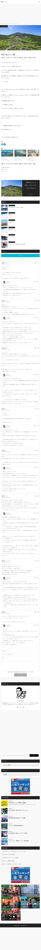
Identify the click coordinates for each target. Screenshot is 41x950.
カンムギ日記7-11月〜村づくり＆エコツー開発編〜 (10, 857)
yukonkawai (7, 167)
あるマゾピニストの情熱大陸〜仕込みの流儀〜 (17, 244)
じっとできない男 (31, 157)
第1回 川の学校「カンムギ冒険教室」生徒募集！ (17, 802)
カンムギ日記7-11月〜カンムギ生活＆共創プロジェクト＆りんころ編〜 (13, 851)
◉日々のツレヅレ (4, 26)
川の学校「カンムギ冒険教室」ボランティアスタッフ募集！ (11, 864)
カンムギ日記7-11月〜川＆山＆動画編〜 (8, 854)
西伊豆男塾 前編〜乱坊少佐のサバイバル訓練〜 (17, 817)
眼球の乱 (10, 214)
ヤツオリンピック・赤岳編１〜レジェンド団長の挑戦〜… (19, 840)
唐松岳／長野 (24, 885)
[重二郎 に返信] (36, 262)
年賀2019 (3, 157)
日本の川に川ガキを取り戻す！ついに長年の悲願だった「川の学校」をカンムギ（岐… (22, 804)
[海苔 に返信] (36, 450)
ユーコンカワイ (20, 700)
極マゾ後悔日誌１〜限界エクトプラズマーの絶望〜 (18, 833)
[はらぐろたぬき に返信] (36, 560)
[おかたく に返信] (36, 300)
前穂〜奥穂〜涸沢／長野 (6, 909)
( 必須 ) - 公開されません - (7, 654)
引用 (38, 262)
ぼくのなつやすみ (12, 236)
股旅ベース (19, 925)
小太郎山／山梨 (5, 885)
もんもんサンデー (12, 222)
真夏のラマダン (11, 229)
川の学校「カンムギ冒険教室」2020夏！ (8, 860)
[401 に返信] (36, 408)
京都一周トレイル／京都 (6, 897)
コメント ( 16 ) (20, 255)
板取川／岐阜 (24, 897)
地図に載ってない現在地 (19, 157)
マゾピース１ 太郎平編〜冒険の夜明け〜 (16, 825)
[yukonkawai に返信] (35, 281)
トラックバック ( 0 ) (20, 258)
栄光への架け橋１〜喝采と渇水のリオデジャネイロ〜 (18, 810)
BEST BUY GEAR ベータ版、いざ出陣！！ (16, 207)
